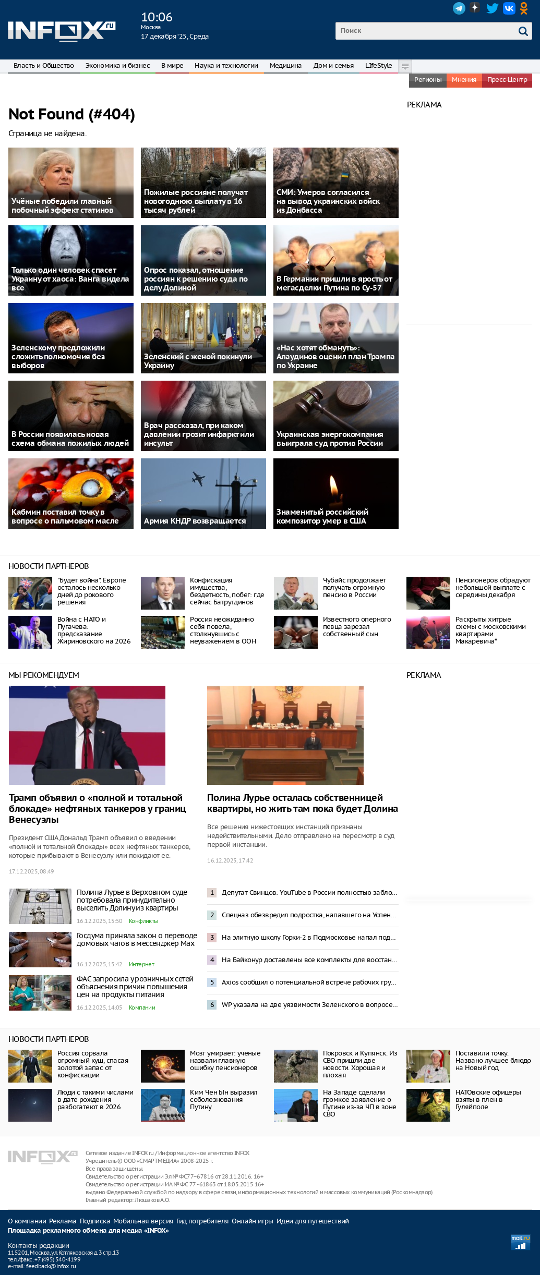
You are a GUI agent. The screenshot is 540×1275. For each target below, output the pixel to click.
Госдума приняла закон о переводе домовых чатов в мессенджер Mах (137, 939)
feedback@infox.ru (51, 1266)
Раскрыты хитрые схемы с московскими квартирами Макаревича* (490, 630)
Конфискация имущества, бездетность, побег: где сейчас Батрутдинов (227, 591)
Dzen (476, 8)
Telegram (459, 8)
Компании (142, 1007)
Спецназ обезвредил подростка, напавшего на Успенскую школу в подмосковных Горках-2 (310, 915)
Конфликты (143, 921)
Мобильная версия (143, 1221)
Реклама (63, 1221)
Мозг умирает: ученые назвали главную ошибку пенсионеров (225, 1060)
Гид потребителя (202, 1221)
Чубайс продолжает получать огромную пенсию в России (354, 587)
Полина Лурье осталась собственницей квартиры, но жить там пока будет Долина (302, 804)
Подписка (95, 1221)
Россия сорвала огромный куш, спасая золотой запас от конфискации (92, 1064)
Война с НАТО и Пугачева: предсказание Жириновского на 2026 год (93, 634)
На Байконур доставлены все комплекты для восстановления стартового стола (310, 960)
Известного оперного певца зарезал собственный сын (357, 626)
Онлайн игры (252, 1221)
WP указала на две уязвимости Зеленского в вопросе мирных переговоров (310, 1005)
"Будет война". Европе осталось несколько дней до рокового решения (91, 591)
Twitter (492, 8)
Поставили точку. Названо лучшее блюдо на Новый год (493, 1060)
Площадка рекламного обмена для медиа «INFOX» (88, 1231)
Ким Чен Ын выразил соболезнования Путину (223, 1099)
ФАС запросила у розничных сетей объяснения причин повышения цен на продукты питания (135, 986)
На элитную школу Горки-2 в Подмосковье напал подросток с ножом (310, 937)
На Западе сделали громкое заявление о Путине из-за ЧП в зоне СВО (360, 1103)
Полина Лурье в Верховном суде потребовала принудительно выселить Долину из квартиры (132, 900)
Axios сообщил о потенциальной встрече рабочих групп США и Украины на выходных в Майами (310, 982)
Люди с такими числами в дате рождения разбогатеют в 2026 (95, 1099)
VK (509, 8)
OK (526, 8)
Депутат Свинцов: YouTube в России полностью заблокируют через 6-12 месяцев (310, 892)
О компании (27, 1221)
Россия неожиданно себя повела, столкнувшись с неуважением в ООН (223, 630)
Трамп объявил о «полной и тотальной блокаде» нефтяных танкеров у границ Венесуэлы (97, 809)
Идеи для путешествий (313, 1221)
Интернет (141, 964)
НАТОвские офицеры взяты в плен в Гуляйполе (488, 1099)
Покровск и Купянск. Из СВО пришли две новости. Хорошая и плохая (360, 1064)
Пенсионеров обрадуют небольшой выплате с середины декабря (493, 587)
